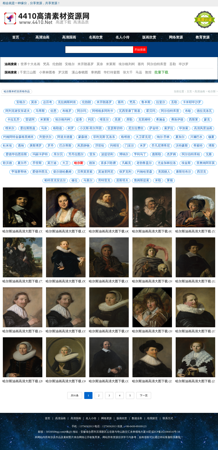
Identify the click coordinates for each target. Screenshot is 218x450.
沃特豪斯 (182, 145)
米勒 (158, 180)
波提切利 (107, 154)
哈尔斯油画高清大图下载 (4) (109, 231)
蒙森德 (82, 137)
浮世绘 (99, 145)
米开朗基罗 (104, 102)
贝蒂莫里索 (84, 171)
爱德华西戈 (40, 171)
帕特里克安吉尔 (55, 180)
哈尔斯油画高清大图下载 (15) (67, 331)
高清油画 (42, 37)
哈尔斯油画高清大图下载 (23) (153, 381)
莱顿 (170, 180)
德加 (92, 163)
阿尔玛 (81, 110)
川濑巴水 (196, 137)
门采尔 (129, 145)
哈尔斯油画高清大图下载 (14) (23, 331)
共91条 (75, 395)
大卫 (65, 163)
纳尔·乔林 (163, 137)
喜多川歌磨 (108, 163)
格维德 (125, 137)
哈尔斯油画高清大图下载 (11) (110, 281)
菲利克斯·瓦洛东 (104, 137)
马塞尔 (87, 180)
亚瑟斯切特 (115, 128)
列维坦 (114, 145)
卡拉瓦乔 (13, 119)
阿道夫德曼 (65, 137)
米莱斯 (44, 119)
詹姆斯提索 (141, 180)
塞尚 (121, 102)
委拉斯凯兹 (27, 128)
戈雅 (209, 154)
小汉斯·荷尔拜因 (91, 128)
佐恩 (53, 110)
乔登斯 (37, 163)
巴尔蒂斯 (65, 145)
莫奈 (34, 102)
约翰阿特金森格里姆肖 (18, 137)
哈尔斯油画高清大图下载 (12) (196, 281)
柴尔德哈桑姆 (62, 171)
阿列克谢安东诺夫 (17, 110)
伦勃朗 (86, 102)
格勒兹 (57, 128)
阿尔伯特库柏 (191, 154)
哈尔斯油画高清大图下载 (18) (153, 331)
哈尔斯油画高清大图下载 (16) (67, 381)
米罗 (143, 145)
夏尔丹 (22, 163)
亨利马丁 (140, 154)
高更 (118, 119)
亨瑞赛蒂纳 (18, 171)
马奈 (44, 128)
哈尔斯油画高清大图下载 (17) (196, 331)
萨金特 (154, 128)
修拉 (74, 180)
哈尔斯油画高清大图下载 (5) (195, 231)
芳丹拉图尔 (76, 154)
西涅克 (201, 171)
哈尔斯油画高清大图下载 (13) (110, 381)
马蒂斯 (40, 110)
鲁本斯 (145, 102)
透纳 (21, 145)
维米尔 (9, 128)
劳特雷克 (104, 180)
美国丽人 (164, 171)
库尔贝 (58, 154)
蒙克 (207, 119)
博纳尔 (123, 154)
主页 (189, 91)
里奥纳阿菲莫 (206, 163)
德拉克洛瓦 (204, 110)
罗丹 (51, 145)
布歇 (188, 110)
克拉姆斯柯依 (67, 102)
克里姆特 (144, 119)
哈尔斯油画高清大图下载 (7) (22, 281)
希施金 (160, 119)
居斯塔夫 (122, 180)
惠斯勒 (156, 154)
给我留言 (152, 418)
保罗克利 (125, 171)
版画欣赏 (149, 37)
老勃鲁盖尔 (144, 163)
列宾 (91, 119)
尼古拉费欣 (136, 128)
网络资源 (176, 37)
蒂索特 (198, 145)
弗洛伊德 (177, 119)
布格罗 (66, 110)
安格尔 (20, 102)
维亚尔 (104, 119)
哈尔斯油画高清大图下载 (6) (152, 231)
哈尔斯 (212, 91)
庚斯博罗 (36, 145)
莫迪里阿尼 (105, 171)
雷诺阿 (30, 119)
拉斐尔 (160, 102)
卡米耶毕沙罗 (192, 102)
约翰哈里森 (144, 171)
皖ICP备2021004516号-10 (166, 431)
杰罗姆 (171, 154)
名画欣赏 (96, 37)
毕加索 (183, 128)
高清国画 (69, 37)
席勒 (129, 119)
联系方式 (168, 418)
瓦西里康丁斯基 (129, 110)
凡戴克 (126, 163)
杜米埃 (7, 145)
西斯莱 (193, 119)
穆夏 (211, 137)
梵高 (132, 102)
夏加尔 (180, 137)
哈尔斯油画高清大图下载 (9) (66, 281)
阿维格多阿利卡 (102, 110)
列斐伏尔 (45, 137)
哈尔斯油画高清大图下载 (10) (153, 281)
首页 (15, 37)
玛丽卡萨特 (40, 154)
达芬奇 (47, 102)
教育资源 (203, 37)
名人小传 (122, 37)
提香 (79, 119)
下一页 (144, 395)
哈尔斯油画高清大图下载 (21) (196, 381)
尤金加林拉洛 (167, 163)
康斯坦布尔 (183, 171)
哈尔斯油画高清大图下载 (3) (22, 231)
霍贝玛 (150, 110)
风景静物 (83, 145)
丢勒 (174, 102)
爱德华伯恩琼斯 (16, 154)
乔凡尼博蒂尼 (161, 145)
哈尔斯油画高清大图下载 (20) (23, 381)
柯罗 (71, 128)
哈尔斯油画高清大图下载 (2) (66, 231)
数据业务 (137, 418)
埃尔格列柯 (62, 119)
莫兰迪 (51, 163)
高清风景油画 (203, 128)
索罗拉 (168, 128)
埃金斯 (186, 163)
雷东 (92, 154)
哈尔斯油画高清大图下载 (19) (110, 331)
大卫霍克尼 (143, 137)
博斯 (211, 145)
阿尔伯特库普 (170, 110)
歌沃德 (7, 163)
